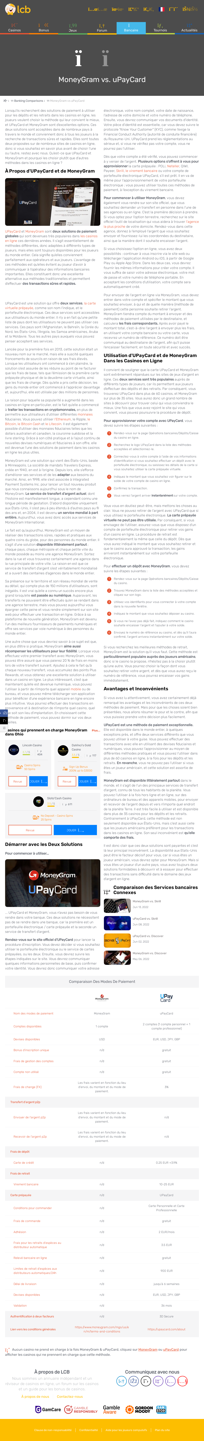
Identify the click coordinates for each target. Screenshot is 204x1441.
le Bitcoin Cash (29, 424)
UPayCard (13, 231)
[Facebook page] (133, 1381)
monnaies (85, 414)
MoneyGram (34, 231)
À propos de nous (35, 1397)
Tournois (160, 27)
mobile (76, 689)
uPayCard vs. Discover (148, 936)
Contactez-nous (70, 1397)
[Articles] (98, 9)
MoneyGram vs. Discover (150, 953)
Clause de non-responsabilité (53, 1430)
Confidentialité (88, 1430)
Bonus (44, 27)
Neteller (173, 166)
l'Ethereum (62, 419)
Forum (102, 27)
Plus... (96, 730)
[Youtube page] (182, 1381)
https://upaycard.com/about (166, 1329)
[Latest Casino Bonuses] (17, 9)
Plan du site (162, 1430)
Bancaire (131, 27)
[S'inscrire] (174, 9)
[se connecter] (191, 9)
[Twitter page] (146, 1381)
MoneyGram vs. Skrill (147, 901)
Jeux (73, 27)
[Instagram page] (170, 1381)
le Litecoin (53, 424)
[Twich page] (158, 1381)
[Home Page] (8, 101)
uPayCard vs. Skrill (145, 919)
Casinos (14, 27)
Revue (17, 781)
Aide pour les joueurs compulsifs (126, 1430)
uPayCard (171, 1350)
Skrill (120, 171)
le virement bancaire (141, 171)
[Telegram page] (121, 1381)
